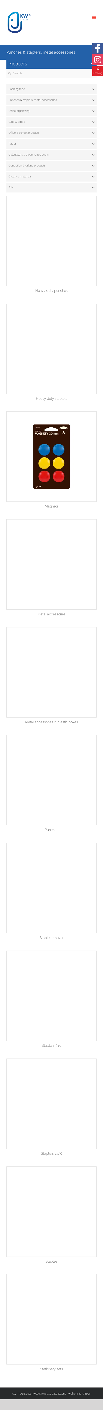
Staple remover (51, 938)
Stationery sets (51, 1369)
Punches (51, 830)
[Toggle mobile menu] (94, 17)
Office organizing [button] (51, 111)
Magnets (51, 506)
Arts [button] (51, 187)
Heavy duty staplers (51, 399)
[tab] (51, 89)
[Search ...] (51, 73)
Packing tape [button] (51, 89)
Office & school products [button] (51, 133)
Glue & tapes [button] (51, 122)
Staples (51, 1261)
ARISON (86, 1393)
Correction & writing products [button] (51, 165)
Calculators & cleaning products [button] (51, 155)
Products (51, 64)
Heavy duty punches (51, 291)
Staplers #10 (51, 1045)
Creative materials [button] (51, 176)
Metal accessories (51, 614)
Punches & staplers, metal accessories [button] (51, 100)
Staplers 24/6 (51, 1153)
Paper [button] (51, 144)
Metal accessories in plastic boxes (51, 722)
